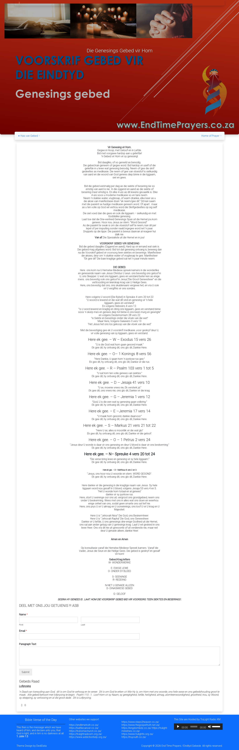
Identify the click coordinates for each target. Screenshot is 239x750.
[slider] (193, 725)
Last (83, 624)
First (21, 624)
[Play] (178, 725)
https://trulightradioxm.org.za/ (85, 733)
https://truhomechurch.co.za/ (85, 730)
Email (23, 629)
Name (23, 613)
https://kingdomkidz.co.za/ (136, 727)
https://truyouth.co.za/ (133, 736)
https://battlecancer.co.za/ (84, 727)
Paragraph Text (27, 643)
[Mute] (209, 725)
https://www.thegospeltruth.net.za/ (140, 723)
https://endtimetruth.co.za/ (84, 723)
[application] (198, 725)
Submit (25, 671)
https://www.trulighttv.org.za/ (137, 733)
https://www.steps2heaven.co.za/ (140, 720)
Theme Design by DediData (32, 744)
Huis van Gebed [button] (31, 134)
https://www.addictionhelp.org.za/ (88, 736)
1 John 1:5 (22, 735)
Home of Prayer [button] (211, 134)
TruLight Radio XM (210, 718)
